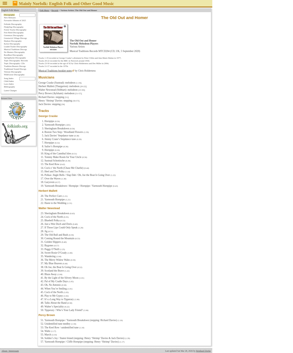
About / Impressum (10, 351)
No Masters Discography (14, 52)
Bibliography (9, 87)
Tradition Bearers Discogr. (15, 66)
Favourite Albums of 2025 (15, 20)
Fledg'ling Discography (14, 27)
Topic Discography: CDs (14, 63)
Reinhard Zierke (203, 351)
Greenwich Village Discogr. (15, 38)
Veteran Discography (12, 72)
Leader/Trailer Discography (15, 46)
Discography (9, 15)
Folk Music (44, 10)
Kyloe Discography (12, 44)
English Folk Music (10, 10)
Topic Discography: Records (16, 60)
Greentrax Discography (14, 35)
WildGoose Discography (14, 74)
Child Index (9, 81)
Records (54, 10)
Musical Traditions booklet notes (55, 70)
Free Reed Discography (14, 32)
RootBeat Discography (13, 55)
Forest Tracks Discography (15, 30)
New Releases (10, 17)
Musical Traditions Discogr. (15, 49)
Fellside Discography (13, 24)
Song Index (8, 78)
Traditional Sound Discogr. (15, 69)
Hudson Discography (13, 41)
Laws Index (9, 84)
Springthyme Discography (15, 58)
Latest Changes (10, 90)
